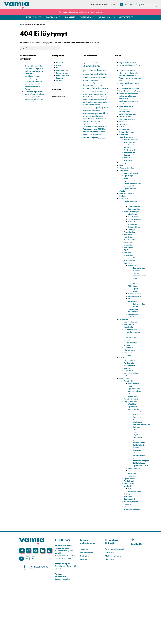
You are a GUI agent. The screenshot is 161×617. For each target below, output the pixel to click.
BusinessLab (128, 165)
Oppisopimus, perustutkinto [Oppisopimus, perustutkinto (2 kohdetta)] (91, 110)
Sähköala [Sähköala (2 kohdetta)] (93, 119)
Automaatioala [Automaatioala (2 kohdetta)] (93, 80)
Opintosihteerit (130, 188)
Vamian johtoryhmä (132, 180)
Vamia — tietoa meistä (128, 139)
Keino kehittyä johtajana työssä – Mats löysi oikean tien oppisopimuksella (35, 94)
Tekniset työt (129, 388)
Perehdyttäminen (135, 429)
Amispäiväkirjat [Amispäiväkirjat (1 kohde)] (95, 63)
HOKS (135, 455)
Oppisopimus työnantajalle (133, 325)
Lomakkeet (132, 280)
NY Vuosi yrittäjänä (132, 529)
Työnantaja (124, 132)
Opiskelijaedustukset (141, 491)
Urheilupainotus (125, 137)
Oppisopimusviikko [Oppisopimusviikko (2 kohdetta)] (89, 113)
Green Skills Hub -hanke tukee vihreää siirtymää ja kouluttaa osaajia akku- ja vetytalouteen (35, 70)
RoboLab (127, 162)
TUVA (126, 265)
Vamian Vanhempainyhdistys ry (132, 537)
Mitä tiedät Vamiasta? (137, 435)
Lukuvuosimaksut (135, 216)
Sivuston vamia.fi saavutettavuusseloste (128, 125)
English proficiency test (128, 62)
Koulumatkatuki (134, 401)
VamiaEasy (128, 167)
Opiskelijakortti (130, 506)
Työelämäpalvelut (131, 345)
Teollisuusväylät (130, 157)
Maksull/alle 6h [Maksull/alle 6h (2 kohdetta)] (101, 99)
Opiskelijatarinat (63, 70)
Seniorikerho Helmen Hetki (129, 392)
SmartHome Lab (130, 160)
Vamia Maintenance (132, 337)
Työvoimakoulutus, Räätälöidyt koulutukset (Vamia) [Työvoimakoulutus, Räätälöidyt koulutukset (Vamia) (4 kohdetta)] (95, 130)
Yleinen (59, 80)
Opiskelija (123, 129)
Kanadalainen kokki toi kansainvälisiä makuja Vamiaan (34, 86)
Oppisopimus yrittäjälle (133, 330)
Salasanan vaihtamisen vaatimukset (128, 104)
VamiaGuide (129, 262)
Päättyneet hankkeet (127, 201)
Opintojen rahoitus (137, 451)
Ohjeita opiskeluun (131, 422)
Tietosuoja (123, 170)
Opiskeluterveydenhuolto (134, 191)
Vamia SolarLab (130, 150)
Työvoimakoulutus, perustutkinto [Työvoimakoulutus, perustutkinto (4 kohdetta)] (95, 126)
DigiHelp (127, 522)
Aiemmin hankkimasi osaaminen (132, 501)
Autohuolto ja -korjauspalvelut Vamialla (130, 383)
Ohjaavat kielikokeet (127, 175)
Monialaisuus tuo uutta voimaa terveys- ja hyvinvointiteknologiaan (34, 78)
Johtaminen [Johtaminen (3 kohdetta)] (95, 92)
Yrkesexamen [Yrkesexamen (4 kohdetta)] (102, 138)
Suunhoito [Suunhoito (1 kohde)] (100, 116)
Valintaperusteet (135, 214)
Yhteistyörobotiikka (131, 147)
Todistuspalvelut (130, 378)
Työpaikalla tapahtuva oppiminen (129, 350)
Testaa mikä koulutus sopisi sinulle (127, 86)
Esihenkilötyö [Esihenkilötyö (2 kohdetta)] (87, 89)
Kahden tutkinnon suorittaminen (133, 237)
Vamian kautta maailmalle (130, 513)
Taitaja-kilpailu (130, 509)
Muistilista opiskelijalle (133, 425)
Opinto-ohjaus (130, 183)
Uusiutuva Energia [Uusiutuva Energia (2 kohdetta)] (88, 134)
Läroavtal (60, 62)
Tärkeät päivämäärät (129, 418)
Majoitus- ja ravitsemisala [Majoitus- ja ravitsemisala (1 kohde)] (89, 99)
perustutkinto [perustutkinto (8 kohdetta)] (101, 113)
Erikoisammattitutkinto (132, 273)
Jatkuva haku (129, 211)
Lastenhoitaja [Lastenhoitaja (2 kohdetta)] (96, 97)
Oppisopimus (61, 67)
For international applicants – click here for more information (80, 12)
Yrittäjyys (132, 244)
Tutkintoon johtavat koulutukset (131, 356)
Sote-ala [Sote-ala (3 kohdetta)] (95, 116)
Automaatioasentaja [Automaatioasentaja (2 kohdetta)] (89, 83)
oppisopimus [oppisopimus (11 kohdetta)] (101, 107)
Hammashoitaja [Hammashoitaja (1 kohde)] (87, 92)
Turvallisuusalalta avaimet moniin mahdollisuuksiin (35, 100)
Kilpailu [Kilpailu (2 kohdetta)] (85, 97)
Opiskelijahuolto (130, 196)
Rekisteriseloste (125, 134)
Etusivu (22, 24)
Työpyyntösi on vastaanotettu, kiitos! (127, 81)
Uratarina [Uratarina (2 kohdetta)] (102, 132)
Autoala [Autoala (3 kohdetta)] (86, 80)
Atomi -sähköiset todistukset (126, 92)
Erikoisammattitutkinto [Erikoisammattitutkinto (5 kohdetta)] (92, 85)
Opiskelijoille (124, 396)
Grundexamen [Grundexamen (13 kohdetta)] (100, 88)
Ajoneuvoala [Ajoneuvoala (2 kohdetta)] (87, 63)
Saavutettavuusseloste (63, 609)
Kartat (126, 185)
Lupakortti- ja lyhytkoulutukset (130, 366)
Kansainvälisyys (62, 73)
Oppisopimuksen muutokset (139, 284)
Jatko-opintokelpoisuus (128, 121)
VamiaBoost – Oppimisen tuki (130, 525)
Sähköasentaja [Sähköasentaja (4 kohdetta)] (101, 118)
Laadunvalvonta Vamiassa (130, 101)
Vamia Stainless (130, 339)
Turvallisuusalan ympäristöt (130, 153)
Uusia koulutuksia (63, 75)
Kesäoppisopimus (135, 309)
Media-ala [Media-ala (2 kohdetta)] (86, 102)
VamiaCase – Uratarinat (129, 371)
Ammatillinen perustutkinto (129, 269)
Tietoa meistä (85, 590)
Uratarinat (60, 78)
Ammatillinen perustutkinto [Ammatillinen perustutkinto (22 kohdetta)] (91, 68)
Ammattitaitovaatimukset (143, 447)
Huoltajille (128, 532)
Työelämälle (124, 334)
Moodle (122, 198)
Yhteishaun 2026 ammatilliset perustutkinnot (131, 257)
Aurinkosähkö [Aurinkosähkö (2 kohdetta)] (101, 77)
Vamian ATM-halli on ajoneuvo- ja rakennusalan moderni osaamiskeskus (128, 74)
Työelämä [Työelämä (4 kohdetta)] (96, 121)
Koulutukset (124, 206)
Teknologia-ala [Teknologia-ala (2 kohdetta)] (87, 121)
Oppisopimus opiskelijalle (133, 315)
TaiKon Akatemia (132, 230)
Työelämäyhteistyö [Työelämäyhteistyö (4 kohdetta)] (90, 124)
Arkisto (59, 65)
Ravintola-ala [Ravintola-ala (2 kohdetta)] (87, 116)
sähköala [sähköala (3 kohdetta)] (86, 119)
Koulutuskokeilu (130, 275)
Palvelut (122, 375)
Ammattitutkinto (130, 247)
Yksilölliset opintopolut (128, 220)
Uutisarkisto (124, 142)
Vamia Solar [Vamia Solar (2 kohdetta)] (98, 134)
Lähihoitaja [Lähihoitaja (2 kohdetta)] (104, 97)
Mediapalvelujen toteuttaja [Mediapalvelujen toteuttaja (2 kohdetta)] (98, 102)
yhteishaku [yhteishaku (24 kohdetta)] (90, 137)
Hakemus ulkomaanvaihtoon (140, 289)
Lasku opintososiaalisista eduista (140, 296)
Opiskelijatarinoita (131, 209)
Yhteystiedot (124, 178)
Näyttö (135, 458)
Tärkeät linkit (129, 398)
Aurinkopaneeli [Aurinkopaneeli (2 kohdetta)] (92, 77)
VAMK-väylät (134, 227)
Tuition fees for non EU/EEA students (127, 66)
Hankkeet (123, 203)
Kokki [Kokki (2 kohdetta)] (90, 97)
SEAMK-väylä (134, 224)
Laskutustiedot (129, 193)
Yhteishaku (128, 250)
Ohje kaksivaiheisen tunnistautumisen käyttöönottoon (127, 116)
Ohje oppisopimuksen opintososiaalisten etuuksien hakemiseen (135, 409)
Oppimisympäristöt (127, 144)
